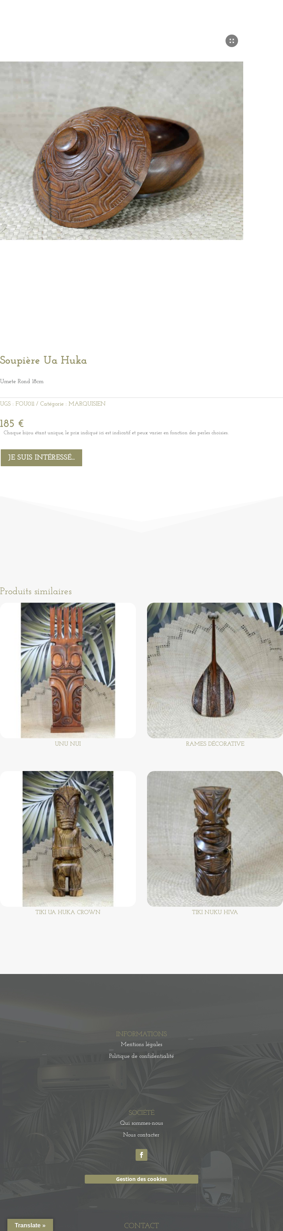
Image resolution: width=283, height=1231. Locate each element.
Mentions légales (141, 1045)
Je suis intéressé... (41, 457)
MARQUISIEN (87, 404)
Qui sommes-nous (141, 1123)
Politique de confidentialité (141, 1056)
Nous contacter (141, 1135)
